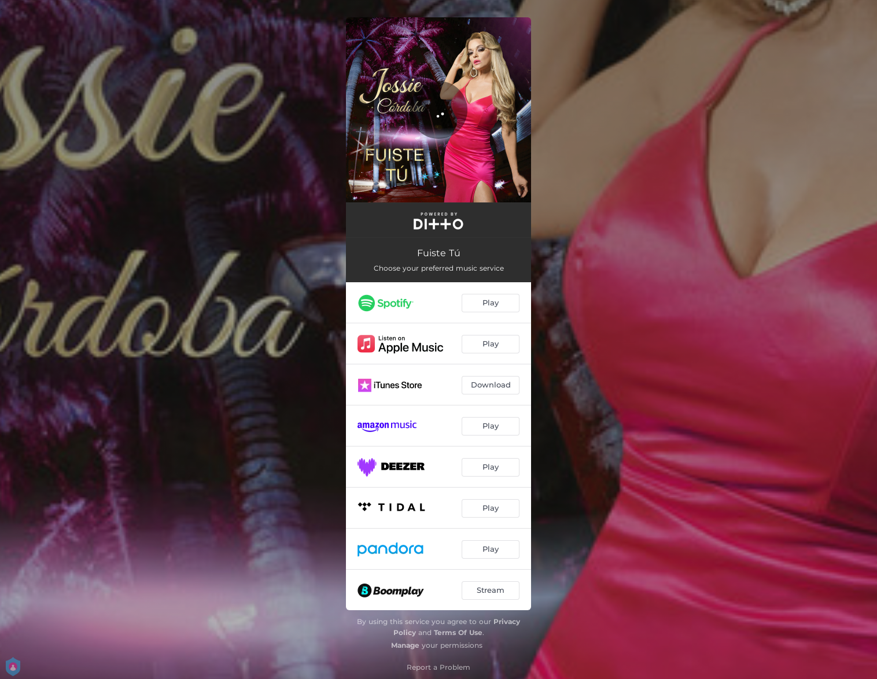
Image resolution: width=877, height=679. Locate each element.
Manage (405, 645)
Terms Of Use (458, 632)
